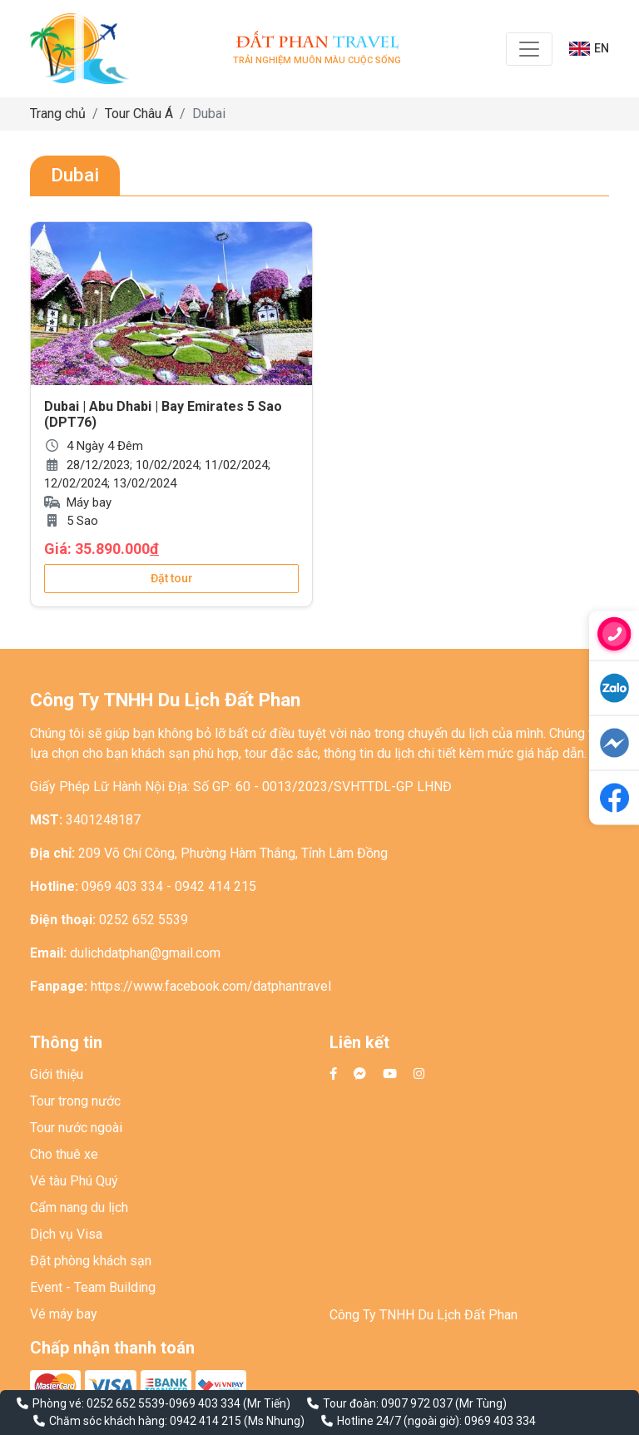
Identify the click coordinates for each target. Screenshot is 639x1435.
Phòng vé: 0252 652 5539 (98, 1403)
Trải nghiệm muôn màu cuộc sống (317, 49)
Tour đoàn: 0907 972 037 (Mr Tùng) (415, 1403)
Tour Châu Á (139, 113)
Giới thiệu (56, 1074)
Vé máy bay (63, 1314)
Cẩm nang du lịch (79, 1207)
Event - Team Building (93, 1287)
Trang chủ (58, 113)
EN (589, 49)
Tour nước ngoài (76, 1128)
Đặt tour (172, 578)
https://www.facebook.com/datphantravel (211, 986)
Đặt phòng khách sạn (90, 1261)
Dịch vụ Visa (66, 1234)
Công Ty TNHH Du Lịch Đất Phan (423, 1315)
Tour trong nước (75, 1101)
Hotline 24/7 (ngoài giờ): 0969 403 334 (436, 1421)
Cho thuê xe (64, 1154)
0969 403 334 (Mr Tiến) (229, 1403)
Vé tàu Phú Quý (74, 1181)
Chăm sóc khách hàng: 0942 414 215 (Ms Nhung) (177, 1421)
